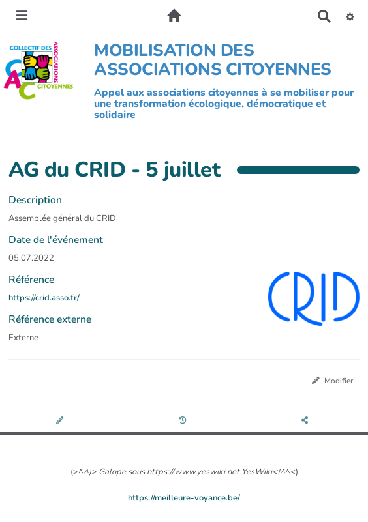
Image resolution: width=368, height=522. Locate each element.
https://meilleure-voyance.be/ (184, 498)
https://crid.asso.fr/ (44, 298)
